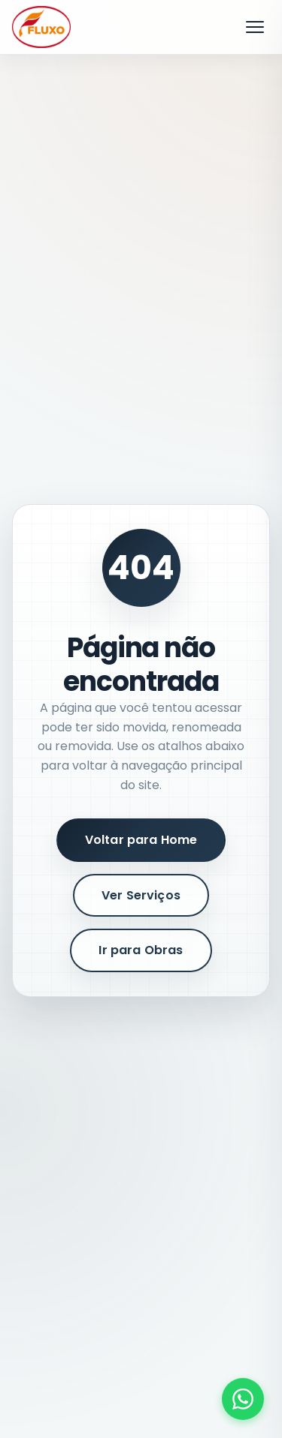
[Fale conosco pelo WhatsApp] (243, 1399)
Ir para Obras (141, 950)
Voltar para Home (141, 839)
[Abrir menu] (255, 27)
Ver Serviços (141, 895)
